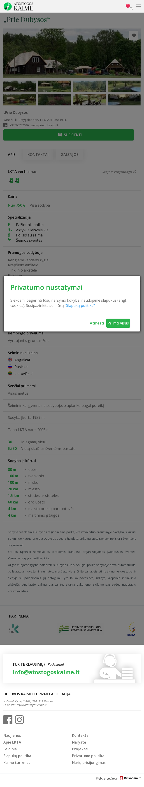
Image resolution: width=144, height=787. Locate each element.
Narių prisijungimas (89, 762)
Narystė (79, 742)
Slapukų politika (17, 755)
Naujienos (12, 735)
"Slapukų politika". (80, 305)
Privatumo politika (88, 755)
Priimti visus (118, 323)
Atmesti (97, 323)
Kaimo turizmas (16, 762)
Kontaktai (80, 735)
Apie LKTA (12, 742)
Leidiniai (10, 748)
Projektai (80, 748)
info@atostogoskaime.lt (46, 672)
